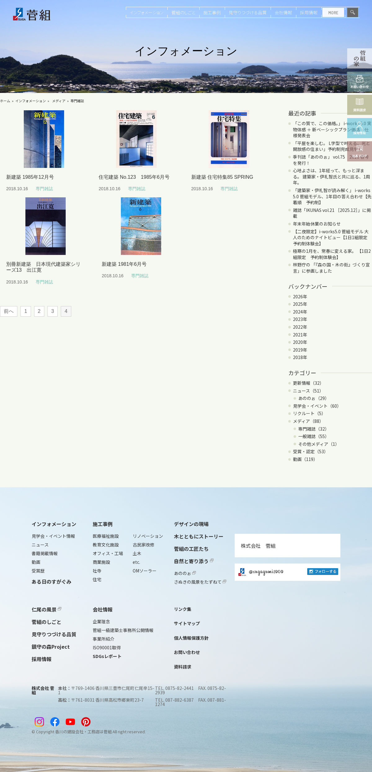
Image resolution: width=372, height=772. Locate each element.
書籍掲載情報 (45, 553)
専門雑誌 (77, 100)
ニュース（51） (308, 391)
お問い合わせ (187, 652)
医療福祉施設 (106, 536)
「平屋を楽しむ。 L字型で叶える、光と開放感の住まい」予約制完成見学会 (331, 146)
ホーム (5, 100)
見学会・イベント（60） (317, 406)
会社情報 (283, 12)
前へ (9, 311)
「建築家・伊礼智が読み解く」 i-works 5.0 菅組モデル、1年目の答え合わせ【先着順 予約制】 (332, 196)
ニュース (40, 545)
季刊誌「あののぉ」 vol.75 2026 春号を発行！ (331, 160)
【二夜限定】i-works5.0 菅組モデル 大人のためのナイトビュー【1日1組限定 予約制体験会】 (332, 237)
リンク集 (182, 609)
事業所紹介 (103, 639)
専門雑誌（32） (313, 429)
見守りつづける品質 (248, 12)
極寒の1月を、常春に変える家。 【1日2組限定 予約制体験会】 (332, 254)
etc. (136, 562)
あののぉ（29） (313, 398)
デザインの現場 (191, 524)
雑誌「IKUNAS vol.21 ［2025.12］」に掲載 (332, 213)
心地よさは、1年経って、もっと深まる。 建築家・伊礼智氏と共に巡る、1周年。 (331, 176)
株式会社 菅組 (258, 545)
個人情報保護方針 (191, 638)
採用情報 (308, 12)
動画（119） (305, 459)
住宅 (97, 579)
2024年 (300, 312)
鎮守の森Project (51, 646)
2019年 (300, 350)
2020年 (300, 342)
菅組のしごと (183, 12)
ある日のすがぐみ (51, 581)
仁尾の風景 (46, 609)
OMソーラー (145, 571)
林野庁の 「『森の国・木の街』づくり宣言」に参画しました (331, 267)
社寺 (97, 571)
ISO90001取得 (107, 647)
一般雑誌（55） (313, 436)
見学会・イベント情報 (53, 536)
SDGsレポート (107, 656)
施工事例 (212, 12)
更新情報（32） (308, 383)
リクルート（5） (309, 413)
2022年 (300, 327)
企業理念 (101, 621)
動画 (36, 562)
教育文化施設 (106, 545)
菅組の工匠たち (191, 548)
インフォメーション (146, 12)
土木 (137, 553)
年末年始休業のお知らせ (317, 224)
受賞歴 (38, 571)
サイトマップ (187, 623)
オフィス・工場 (108, 553)
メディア (58, 100)
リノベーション (148, 536)
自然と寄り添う (194, 561)
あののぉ (185, 573)
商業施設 (101, 562)
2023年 (300, 319)
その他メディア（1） (318, 444)
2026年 (300, 296)
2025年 (300, 304)
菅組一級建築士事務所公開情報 (123, 630)
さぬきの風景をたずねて (200, 582)
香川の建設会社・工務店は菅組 (83, 732)
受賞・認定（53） (310, 451)
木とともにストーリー (199, 536)
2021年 (300, 334)
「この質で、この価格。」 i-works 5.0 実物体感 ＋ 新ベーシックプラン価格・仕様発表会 (332, 129)
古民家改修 (143, 545)
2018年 (300, 357)
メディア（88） (308, 421)
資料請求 (182, 667)
